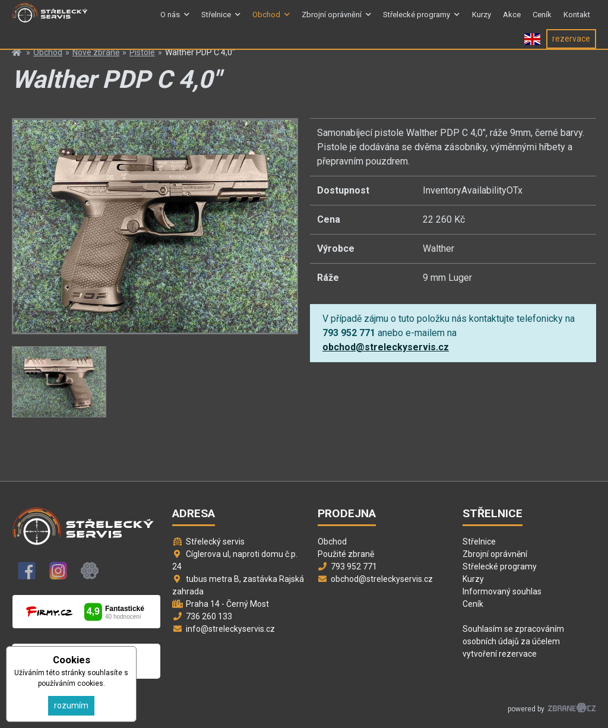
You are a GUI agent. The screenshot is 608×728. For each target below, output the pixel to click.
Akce (512, 19)
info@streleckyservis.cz (230, 629)
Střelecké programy (416, 19)
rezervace (571, 49)
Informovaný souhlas (502, 591)
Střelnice (216, 19)
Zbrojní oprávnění (332, 19)
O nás (170, 19)
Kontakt (576, 19)
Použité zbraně (346, 554)
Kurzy (481, 19)
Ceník (542, 19)
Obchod (266, 19)
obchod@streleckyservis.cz (385, 347)
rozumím (71, 705)
